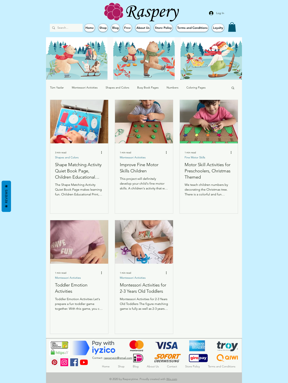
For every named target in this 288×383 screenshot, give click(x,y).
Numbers (172, 87)
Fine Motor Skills (195, 157)
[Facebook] (74, 362)
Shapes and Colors (117, 87)
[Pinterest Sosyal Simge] (54, 362)
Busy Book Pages (148, 87)
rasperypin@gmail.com (118, 358)
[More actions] (102, 152)
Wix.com (171, 379)
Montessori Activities (85, 87)
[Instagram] (64, 362)
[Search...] (65, 28)
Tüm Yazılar (57, 87)
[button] (232, 27)
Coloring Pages (196, 87)
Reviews (6, 196)
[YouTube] (84, 362)
